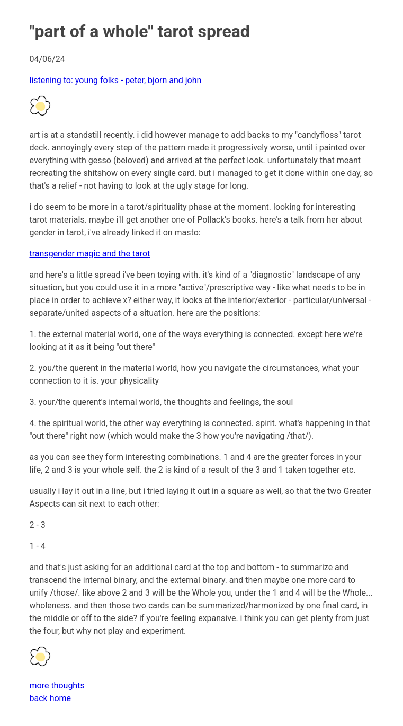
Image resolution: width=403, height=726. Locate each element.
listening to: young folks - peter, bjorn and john (116, 80)
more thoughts (57, 685)
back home (50, 698)
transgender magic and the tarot (90, 254)
